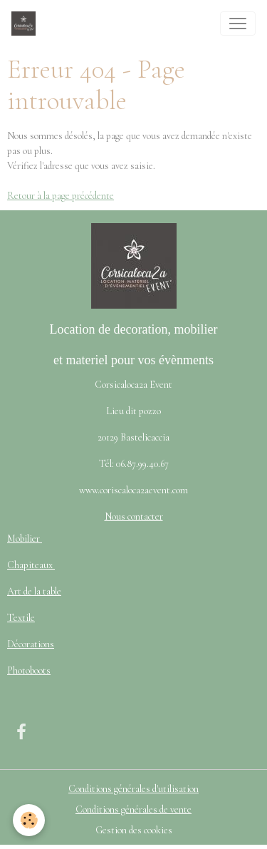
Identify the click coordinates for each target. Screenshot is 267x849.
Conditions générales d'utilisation (133, 789)
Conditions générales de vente (133, 809)
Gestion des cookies (133, 830)
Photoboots (29, 670)
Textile (21, 618)
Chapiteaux (31, 565)
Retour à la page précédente (60, 196)
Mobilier (24, 538)
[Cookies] (29, 820)
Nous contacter (134, 516)
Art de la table (34, 591)
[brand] (26, 23)
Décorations (30, 644)
